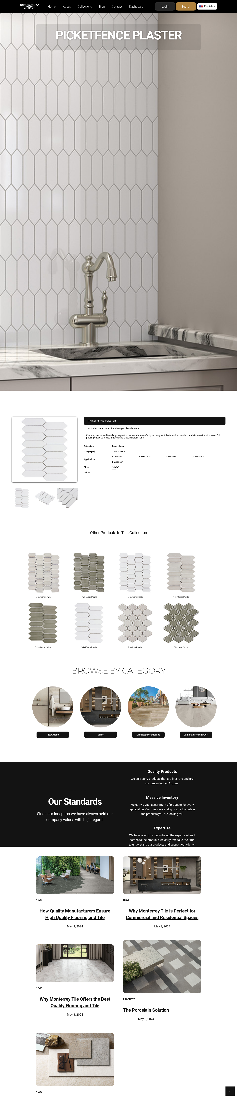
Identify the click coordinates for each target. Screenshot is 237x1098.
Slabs (101, 734)
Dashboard (136, 6)
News (39, 899)
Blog (102, 6)
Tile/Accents (52, 734)
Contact (117, 6)
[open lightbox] (17, 498)
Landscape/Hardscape (148, 734)
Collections (85, 6)
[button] (207, 6)
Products (129, 999)
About (67, 6)
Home (52, 6)
